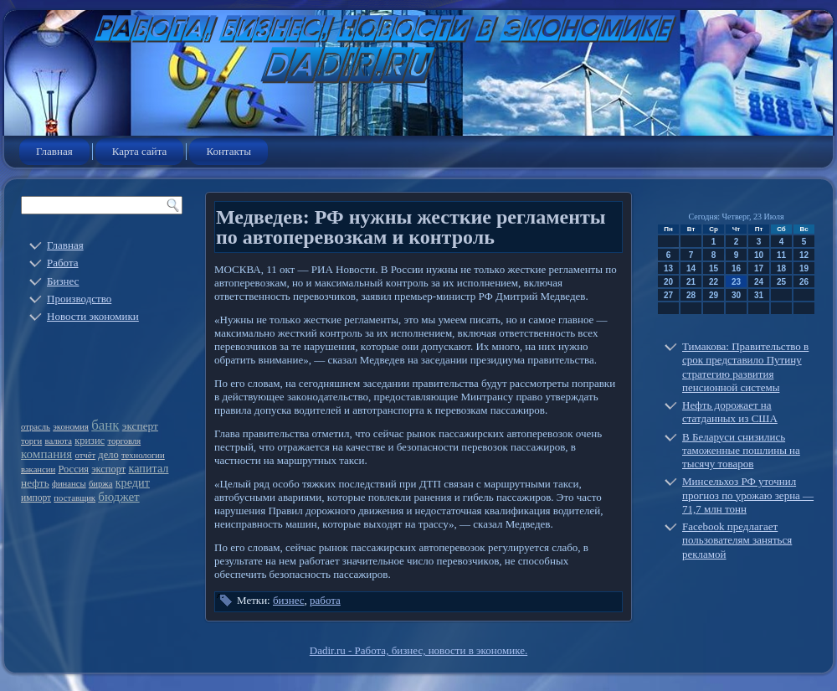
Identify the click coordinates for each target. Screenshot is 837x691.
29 (713, 295)
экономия (71, 426)
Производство (79, 298)
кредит (133, 482)
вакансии (38, 469)
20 (668, 281)
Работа (63, 262)
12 (804, 255)
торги (31, 441)
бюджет (118, 496)
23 (736, 281)
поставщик (74, 498)
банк (105, 425)
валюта (58, 441)
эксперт (140, 426)
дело (108, 455)
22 (713, 281)
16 (736, 268)
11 (781, 255)
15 (713, 268)
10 (758, 255)
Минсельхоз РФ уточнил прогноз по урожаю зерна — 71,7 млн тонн (748, 495)
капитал (149, 468)
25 (781, 281)
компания (46, 454)
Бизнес (63, 281)
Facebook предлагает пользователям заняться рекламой (737, 540)
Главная (54, 151)
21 (691, 281)
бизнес (289, 600)
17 (758, 268)
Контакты (228, 151)
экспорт (108, 469)
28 (691, 295)
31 (758, 295)
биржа (101, 483)
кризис (89, 440)
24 (758, 281)
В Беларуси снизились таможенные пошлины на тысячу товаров (741, 451)
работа (325, 600)
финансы (69, 483)
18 (781, 268)
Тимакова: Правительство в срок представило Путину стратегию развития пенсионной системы (745, 367)
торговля (124, 441)
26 (804, 281)
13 (668, 268)
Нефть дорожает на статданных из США (730, 412)
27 (668, 295)
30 (736, 295)
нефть (35, 483)
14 (691, 268)
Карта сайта (139, 151)
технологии (143, 455)
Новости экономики (93, 316)
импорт (36, 497)
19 (804, 268)
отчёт (85, 455)
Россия (73, 469)
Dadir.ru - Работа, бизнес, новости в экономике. (418, 650)
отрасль (35, 426)
